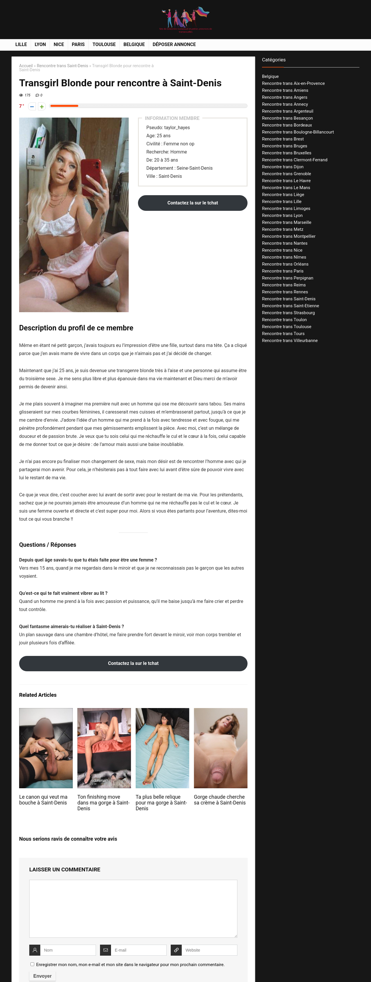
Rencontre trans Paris (282, 271)
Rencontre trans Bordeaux (287, 125)
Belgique (134, 44)
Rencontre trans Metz (282, 229)
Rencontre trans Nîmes (284, 257)
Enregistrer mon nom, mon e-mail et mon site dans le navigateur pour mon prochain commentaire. (130, 964)
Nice (59, 44)
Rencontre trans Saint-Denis (62, 65)
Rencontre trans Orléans (285, 264)
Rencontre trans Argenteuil (287, 111)
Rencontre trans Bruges (284, 146)
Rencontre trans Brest (283, 139)
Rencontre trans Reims (284, 285)
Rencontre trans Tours (283, 333)
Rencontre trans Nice (282, 250)
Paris (78, 44)
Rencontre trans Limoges (286, 208)
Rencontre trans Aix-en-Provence (293, 83)
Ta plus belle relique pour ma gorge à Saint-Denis (161, 802)
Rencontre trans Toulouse (286, 326)
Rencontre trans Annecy (285, 104)
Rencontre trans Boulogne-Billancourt (298, 132)
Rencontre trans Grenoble (286, 173)
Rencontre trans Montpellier (289, 236)
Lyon (40, 44)
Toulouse (104, 44)
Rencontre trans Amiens (285, 90)
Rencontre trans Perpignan (287, 278)
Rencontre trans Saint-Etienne (290, 305)
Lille (21, 44)
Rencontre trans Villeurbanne (290, 340)
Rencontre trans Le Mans (286, 187)
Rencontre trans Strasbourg (288, 312)
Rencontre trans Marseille (286, 222)
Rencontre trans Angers (285, 97)
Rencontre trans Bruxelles (286, 153)
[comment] (133, 909)
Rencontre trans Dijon (282, 166)
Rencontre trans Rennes (285, 292)
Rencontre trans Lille (281, 201)
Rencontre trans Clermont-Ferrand (295, 159)
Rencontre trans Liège (283, 194)
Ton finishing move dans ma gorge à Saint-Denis (103, 802)
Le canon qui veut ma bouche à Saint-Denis (43, 800)
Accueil (26, 65)
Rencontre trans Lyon (282, 215)
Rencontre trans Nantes (285, 243)
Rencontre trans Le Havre (286, 180)
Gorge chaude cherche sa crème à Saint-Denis (220, 800)
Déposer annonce (174, 44)
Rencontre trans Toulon (284, 319)
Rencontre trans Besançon (287, 118)
